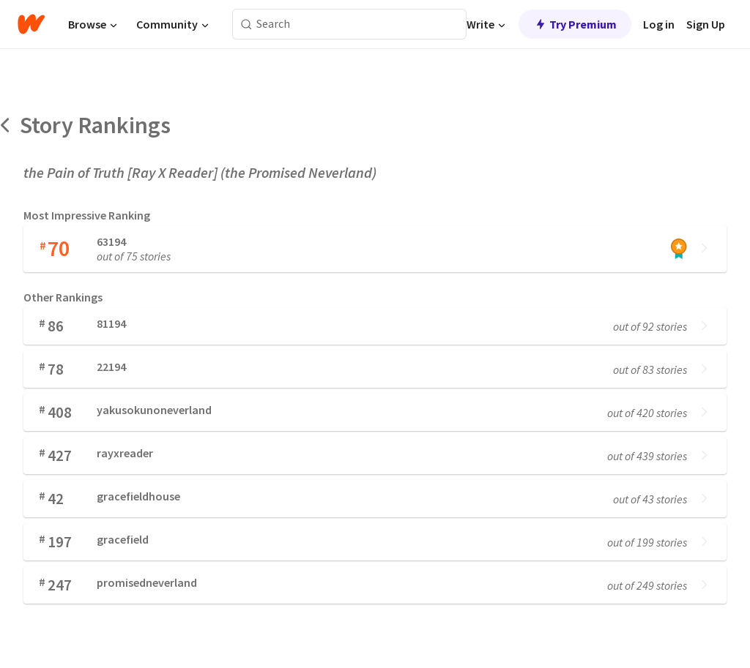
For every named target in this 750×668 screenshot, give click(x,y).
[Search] (246, 24)
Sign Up (705, 24)
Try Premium (575, 24)
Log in (659, 24)
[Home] (31, 24)
